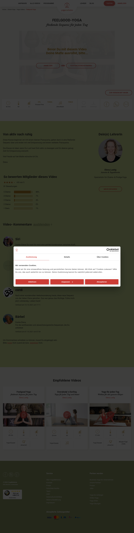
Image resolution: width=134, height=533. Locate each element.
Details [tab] (67, 257)
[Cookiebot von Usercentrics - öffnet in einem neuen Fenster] (108, 250)
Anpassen (67, 282)
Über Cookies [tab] (102, 257)
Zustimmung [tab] (31, 257)
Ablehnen (32, 282)
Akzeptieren (102, 282)
